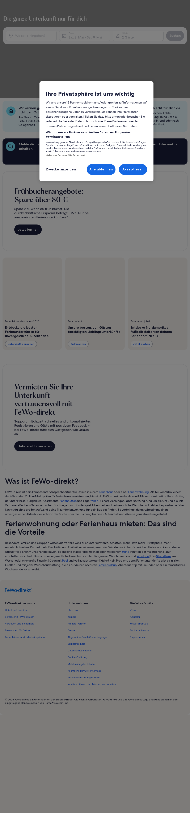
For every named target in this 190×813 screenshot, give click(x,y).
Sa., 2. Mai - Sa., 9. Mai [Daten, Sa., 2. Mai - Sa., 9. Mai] (86, 35)
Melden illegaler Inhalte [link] (81, 611)
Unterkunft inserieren (35, 397)
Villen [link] (94, 448)
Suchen (171, 34)
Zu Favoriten (78, 298)
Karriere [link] (72, 564)
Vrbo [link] (133, 557)
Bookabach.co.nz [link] (139, 577)
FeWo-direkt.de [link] (139, 571)
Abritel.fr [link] (135, 564)
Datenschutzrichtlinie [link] (80, 598)
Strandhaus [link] (163, 503)
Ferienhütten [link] (68, 448)
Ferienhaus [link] (106, 439)
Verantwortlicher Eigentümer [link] (84, 625)
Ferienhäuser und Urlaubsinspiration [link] (25, 584)
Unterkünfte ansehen (21, 298)
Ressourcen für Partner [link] (18, 577)
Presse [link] (71, 577)
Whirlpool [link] (143, 503)
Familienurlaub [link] (107, 512)
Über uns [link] (73, 557)
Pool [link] (65, 508)
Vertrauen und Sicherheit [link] (19, 571)
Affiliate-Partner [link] (77, 571)
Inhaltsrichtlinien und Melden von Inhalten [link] (92, 631)
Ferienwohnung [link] (138, 439)
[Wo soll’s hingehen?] (34, 34)
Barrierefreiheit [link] (76, 591)
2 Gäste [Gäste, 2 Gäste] (125, 35)
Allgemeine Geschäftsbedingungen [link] (88, 584)
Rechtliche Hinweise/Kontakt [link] (84, 618)
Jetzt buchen (28, 184)
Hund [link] (125, 499)
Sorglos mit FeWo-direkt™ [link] (19, 564)
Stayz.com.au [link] (137, 584)
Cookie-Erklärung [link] (77, 604)
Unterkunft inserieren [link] (17, 557)
